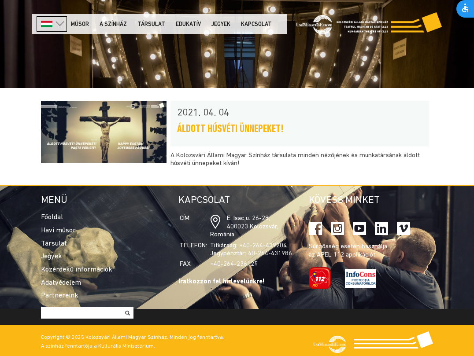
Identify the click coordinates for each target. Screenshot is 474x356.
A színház (113, 24)
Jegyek (220, 24)
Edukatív (188, 24)
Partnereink (59, 295)
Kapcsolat (256, 24)
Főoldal (52, 217)
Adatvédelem (61, 282)
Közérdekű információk (76, 269)
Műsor (80, 24)
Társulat (151, 24)
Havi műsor (58, 230)
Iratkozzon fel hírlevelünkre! (221, 282)
